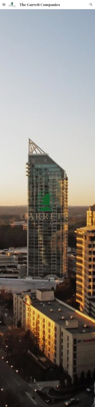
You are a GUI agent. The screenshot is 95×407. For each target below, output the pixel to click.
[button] (4, 4)
